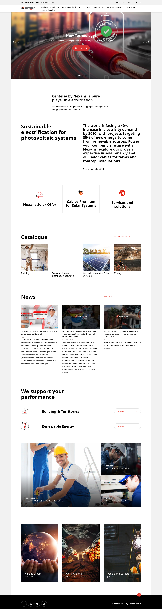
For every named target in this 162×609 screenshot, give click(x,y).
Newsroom (99, 7)
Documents (130, 7)
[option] (81, 45)
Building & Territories (60, 417)
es (139, 2)
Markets (44, 7)
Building (25, 273)
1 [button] (76, 76)
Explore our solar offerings (112, 169)
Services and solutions (71, 7)
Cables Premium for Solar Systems (94, 275)
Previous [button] (15, 42)
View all (108, 299)
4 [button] (86, 76)
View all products (123, 238)
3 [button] (83, 76)
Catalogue (54, 7)
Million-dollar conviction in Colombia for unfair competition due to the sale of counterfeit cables (80, 337)
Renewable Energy (58, 432)
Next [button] (146, 42)
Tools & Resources (114, 7)
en (136, 2)
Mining (118, 273)
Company (88, 7)
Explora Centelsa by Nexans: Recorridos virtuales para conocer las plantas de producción (119, 337)
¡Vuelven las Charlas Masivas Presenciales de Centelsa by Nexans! (37, 335)
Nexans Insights (48, 10)
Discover (81, 48)
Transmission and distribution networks (64, 275)
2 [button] (79, 76)
